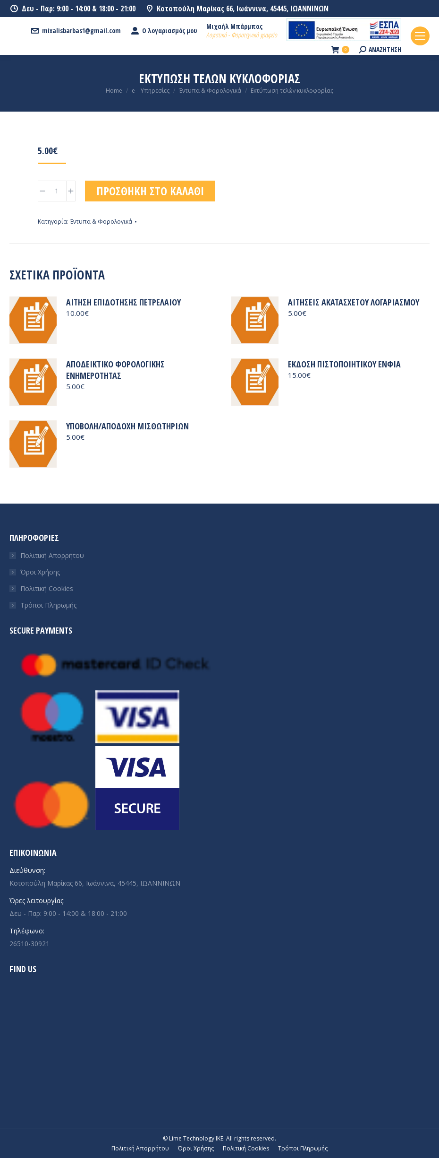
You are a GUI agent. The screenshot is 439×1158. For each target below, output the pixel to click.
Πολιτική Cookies (46, 588)
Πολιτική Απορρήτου (52, 555)
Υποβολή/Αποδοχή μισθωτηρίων (127, 426)
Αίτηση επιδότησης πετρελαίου (123, 302)
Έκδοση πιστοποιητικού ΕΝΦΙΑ (344, 364)
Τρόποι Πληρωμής (48, 605)
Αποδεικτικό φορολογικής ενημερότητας (115, 369)
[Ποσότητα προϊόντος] (56, 191)
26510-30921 (29, 943)
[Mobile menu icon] (420, 35)
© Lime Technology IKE (193, 1138)
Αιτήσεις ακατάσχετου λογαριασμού (353, 302)
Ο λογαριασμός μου (163, 30)
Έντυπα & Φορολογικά (101, 222)
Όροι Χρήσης (40, 571)
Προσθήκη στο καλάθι (150, 191)
